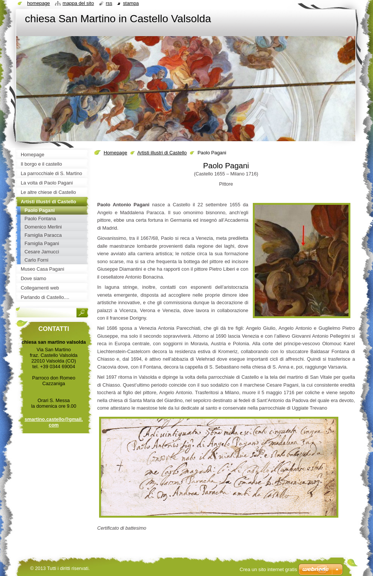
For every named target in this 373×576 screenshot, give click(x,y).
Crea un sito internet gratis (268, 569)
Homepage (115, 152)
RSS (109, 3)
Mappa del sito (78, 3)
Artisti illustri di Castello (162, 152)
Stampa (131, 3)
